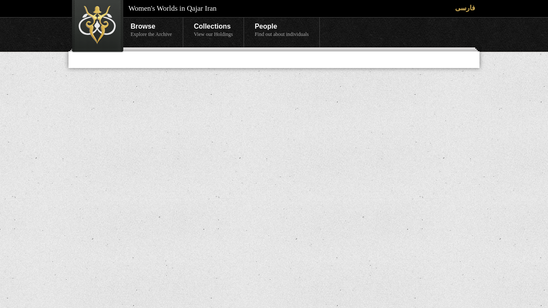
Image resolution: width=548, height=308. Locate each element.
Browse (151, 30)
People (282, 30)
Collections (213, 30)
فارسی (465, 8)
